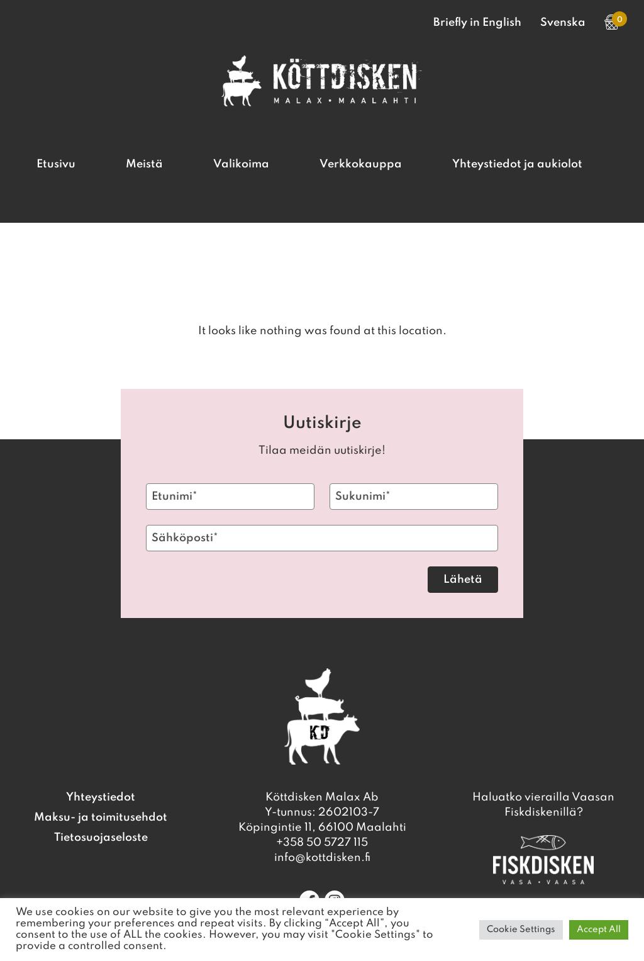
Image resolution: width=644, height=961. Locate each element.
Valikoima (241, 164)
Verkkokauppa (360, 164)
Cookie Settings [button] (521, 929)
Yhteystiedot (100, 797)
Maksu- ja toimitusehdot (100, 817)
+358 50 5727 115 (322, 842)
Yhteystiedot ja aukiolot (517, 164)
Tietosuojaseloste (101, 837)
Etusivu (55, 164)
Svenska (563, 22)
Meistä (144, 164)
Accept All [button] (599, 929)
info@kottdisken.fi (322, 857)
